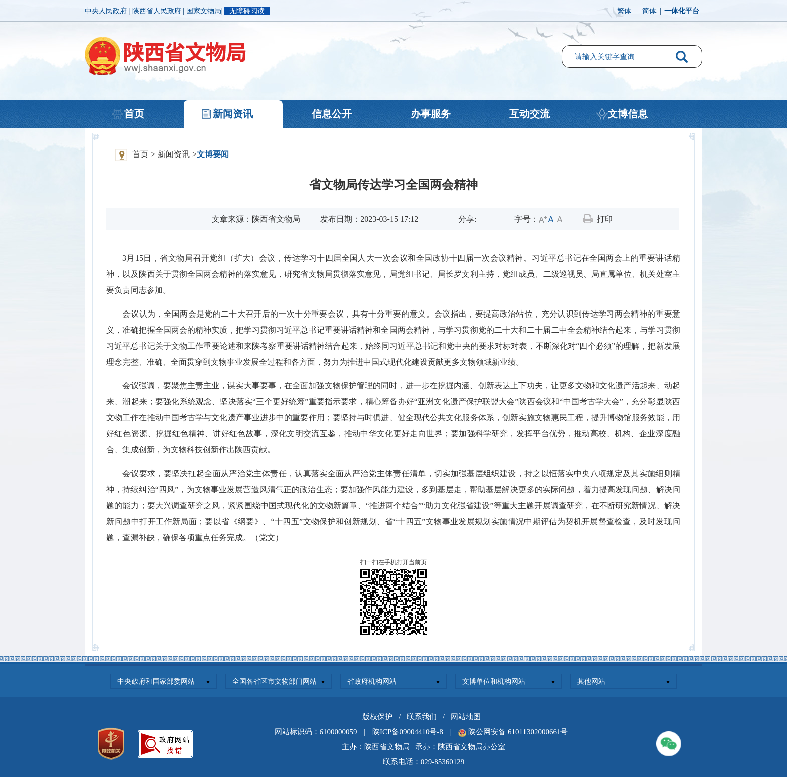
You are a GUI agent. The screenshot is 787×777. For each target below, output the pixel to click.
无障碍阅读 (247, 11)
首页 (134, 113)
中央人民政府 (107, 11)
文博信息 (628, 113)
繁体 (624, 11)
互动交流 (529, 113)
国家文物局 (203, 11)
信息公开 (332, 113)
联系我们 (422, 717)
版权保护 (377, 717)
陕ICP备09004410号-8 (407, 732)
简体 (649, 11)
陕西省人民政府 (157, 11)
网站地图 (466, 717)
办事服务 (431, 113)
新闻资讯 (233, 113)
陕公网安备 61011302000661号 (518, 732)
